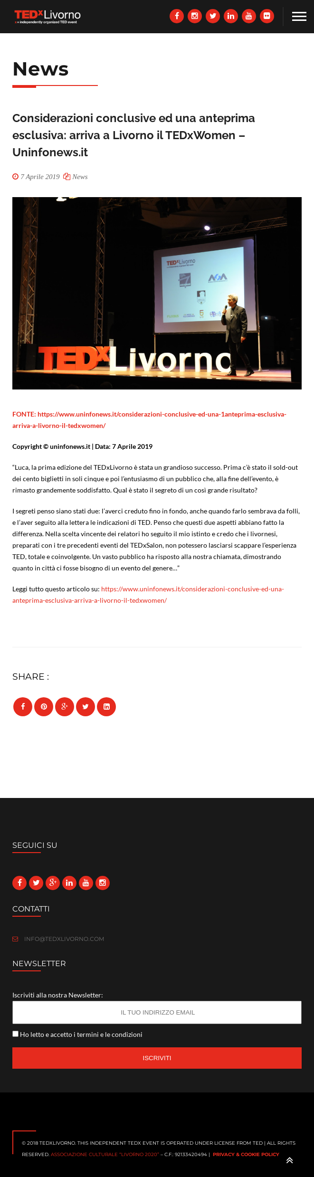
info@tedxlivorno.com (58, 938)
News (80, 176)
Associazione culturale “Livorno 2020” (105, 1154)
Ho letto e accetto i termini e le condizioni (81, 1034)
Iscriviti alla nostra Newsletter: (57, 995)
